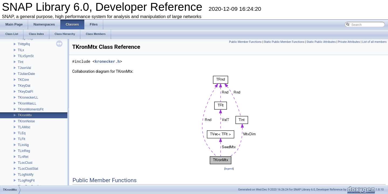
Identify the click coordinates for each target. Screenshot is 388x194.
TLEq (22, 133)
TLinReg (24, 151)
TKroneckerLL (28, 97)
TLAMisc (24, 127)
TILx (21, 50)
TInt (20, 62)
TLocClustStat (28, 169)
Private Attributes (349, 42)
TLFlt (21, 139)
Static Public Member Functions (284, 42)
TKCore (23, 80)
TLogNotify (25, 174)
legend (229, 168)
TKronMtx (25, 115)
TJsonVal (24, 68)
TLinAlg (23, 145)
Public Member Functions (245, 42)
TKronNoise (26, 121)
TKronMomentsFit (30, 109)
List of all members (374, 42)
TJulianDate (26, 74)
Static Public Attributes (321, 42)
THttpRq (24, 44)
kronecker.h (107, 61)
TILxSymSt (26, 56)
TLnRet (23, 157)
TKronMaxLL (27, 103)
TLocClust (25, 163)
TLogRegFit (26, 180)
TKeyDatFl (25, 91)
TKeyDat (24, 86)
